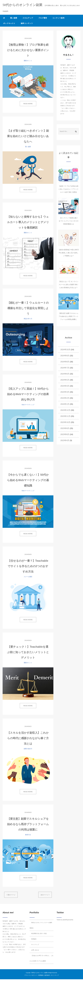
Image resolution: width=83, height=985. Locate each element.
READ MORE (28, 104)
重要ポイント (28, 60)
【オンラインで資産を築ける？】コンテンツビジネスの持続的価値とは (68, 221)
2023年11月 (65, 416)
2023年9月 (64, 428)
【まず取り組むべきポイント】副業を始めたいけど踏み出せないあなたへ (28, 136)
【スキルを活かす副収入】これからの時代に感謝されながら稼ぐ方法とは (28, 738)
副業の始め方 (28, 748)
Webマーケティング (28, 404)
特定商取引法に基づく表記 (39, 933)
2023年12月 (65, 410)
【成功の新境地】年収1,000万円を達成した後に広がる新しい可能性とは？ (68, 253)
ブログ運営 (42, 18)
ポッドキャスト (9, 23)
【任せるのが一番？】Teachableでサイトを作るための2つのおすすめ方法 (28, 566)
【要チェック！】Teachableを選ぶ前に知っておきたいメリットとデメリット (28, 652)
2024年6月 (64, 374)
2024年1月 (64, 404)
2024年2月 (64, 398)
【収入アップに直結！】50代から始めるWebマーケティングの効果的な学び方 (28, 394)
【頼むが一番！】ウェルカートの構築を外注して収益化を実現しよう (28, 308)
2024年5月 (64, 380)
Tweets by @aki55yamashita (65, 920)
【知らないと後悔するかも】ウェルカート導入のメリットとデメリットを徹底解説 (28, 222)
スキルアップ (28, 18)
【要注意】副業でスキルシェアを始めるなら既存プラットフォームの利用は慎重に (28, 824)
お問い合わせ (35, 950)
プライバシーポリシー (30, 975)
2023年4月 (64, 440)
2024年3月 (64, 392)
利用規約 (33, 939)
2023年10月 (65, 422)
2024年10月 (65, 350)
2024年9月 (64, 356)
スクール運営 (28, 576)
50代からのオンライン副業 (39, 972)
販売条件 (47, 975)
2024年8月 (64, 362)
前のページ (10, 895)
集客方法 (28, 834)
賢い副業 (13, 18)
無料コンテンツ (27, 23)
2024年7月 (64, 368)
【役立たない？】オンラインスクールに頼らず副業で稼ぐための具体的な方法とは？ (68, 284)
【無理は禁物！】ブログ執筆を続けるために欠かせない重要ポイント (28, 50)
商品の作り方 (28, 318)
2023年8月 (64, 434)
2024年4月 (64, 386)
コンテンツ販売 (58, 18)
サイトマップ (35, 944)
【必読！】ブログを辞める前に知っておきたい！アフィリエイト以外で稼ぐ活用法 (68, 189)
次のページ (45, 895)
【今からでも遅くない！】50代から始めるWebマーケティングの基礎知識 (28, 480)
